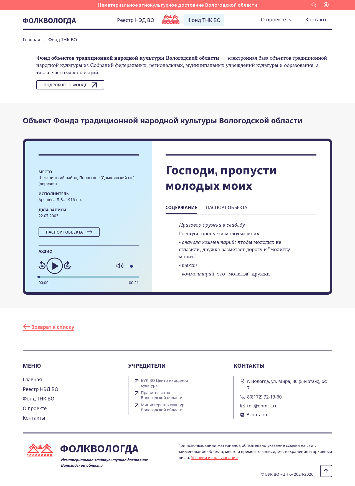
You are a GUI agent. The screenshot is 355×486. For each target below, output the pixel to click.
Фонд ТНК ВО (203, 19)
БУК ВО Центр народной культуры (164, 383)
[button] (314, 5)
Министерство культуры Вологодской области (164, 407)
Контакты (317, 19)
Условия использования (214, 457)
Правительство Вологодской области (161, 395)
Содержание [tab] (181, 207)
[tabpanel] (241, 253)
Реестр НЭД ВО (135, 19)
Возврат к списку (48, 327)
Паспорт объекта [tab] (226, 207)
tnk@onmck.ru (262, 406)
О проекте (277, 19)
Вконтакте (257, 415)
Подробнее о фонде (70, 85)
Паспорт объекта (69, 232)
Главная (32, 379)
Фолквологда (49, 20)
